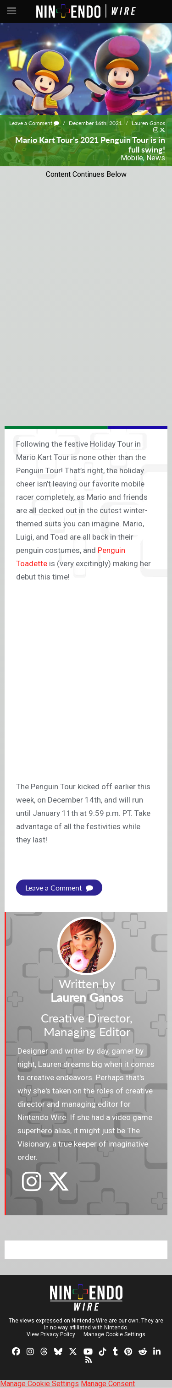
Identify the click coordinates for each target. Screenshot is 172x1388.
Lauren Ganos (148, 123)
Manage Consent (108, 1383)
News (155, 157)
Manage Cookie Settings (114, 1334)
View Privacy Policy (51, 1334)
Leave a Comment (34, 123)
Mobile (132, 157)
